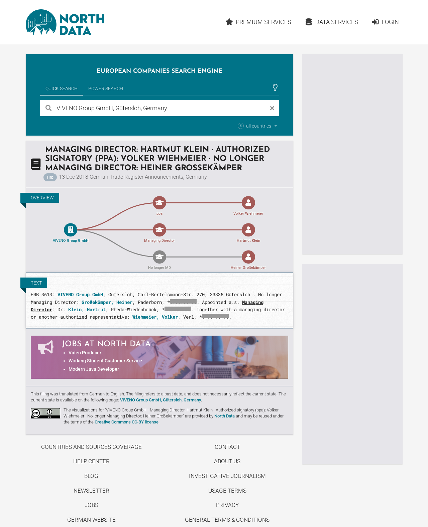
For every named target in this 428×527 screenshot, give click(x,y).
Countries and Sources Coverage (91, 447)
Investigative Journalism (227, 476)
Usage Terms (227, 490)
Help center (91, 461)
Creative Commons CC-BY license (126, 421)
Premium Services (258, 21)
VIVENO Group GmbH (80, 294)
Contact (227, 447)
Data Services (331, 21)
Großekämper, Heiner (107, 302)
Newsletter (91, 490)
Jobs (91, 505)
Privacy (227, 505)
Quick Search (61, 88)
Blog (91, 476)
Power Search (105, 88)
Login (385, 21)
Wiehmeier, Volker (155, 317)
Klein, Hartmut (87, 309)
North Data (224, 415)
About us (227, 461)
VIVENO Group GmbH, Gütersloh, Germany (160, 399)
